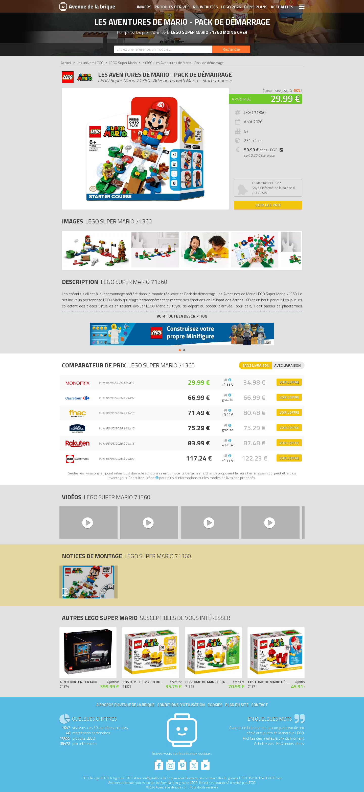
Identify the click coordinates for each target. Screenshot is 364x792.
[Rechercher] (231, 49)
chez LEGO (264, 150)
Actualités (282, 7)
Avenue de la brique (87, 6)
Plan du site (236, 705)
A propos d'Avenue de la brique (125, 705)
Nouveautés (205, 7)
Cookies (215, 705)
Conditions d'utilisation (181, 705)
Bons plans (255, 7)
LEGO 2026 (231, 7)
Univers (143, 7)
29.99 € (285, 99)
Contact (259, 705)
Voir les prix (268, 205)
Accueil (66, 63)
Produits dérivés (172, 7)
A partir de (241, 99)
